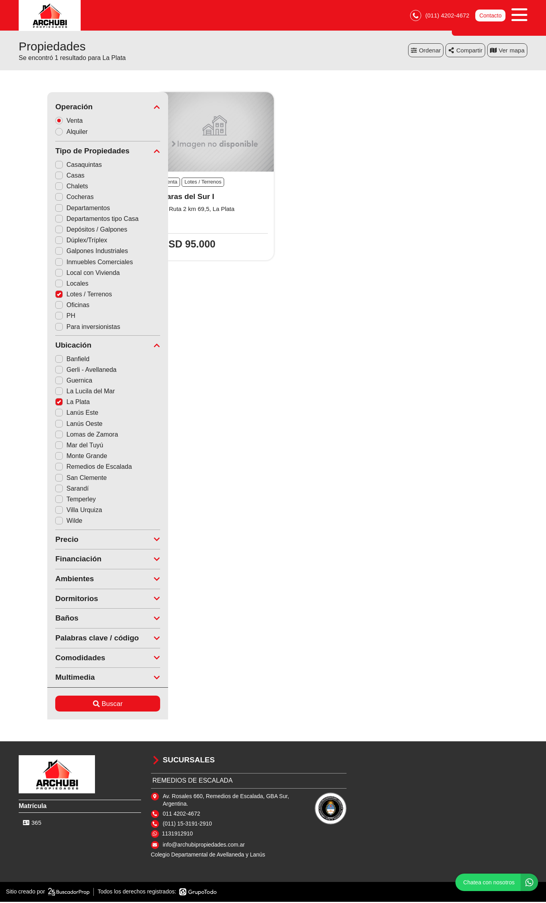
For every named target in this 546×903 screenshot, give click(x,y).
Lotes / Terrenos (55, 295)
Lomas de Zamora (58, 435)
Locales (43, 284)
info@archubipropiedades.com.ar (204, 846)
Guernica (45, 381)
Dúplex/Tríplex (53, 241)
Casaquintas (50, 166)
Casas (41, 176)
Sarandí (43, 489)
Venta (43, 121)
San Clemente (52, 479)
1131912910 (177, 834)
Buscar (79, 704)
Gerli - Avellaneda (57, 371)
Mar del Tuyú (50, 446)
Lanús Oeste (50, 425)
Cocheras (46, 198)
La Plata (44, 403)
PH (36, 317)
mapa (507, 51)
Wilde (40, 522)
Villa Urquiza (50, 511)
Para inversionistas (59, 328)
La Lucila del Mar (56, 392)
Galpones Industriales (63, 252)
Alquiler (45, 133)
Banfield (44, 360)
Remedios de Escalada (65, 468)
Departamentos (54, 209)
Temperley (47, 500)
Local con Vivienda (59, 274)
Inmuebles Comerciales (65, 263)
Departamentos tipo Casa (68, 220)
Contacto (490, 16)
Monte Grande (52, 457)
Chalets (43, 187)
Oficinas (44, 306)
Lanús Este (48, 414)
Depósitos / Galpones (63, 230)
